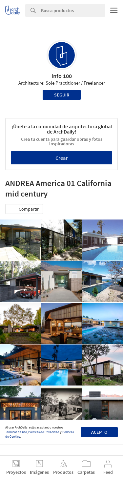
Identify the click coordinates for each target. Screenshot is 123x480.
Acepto (99, 432)
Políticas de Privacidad (43, 432)
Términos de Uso (16, 432)
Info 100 (61, 76)
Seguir (61, 95)
